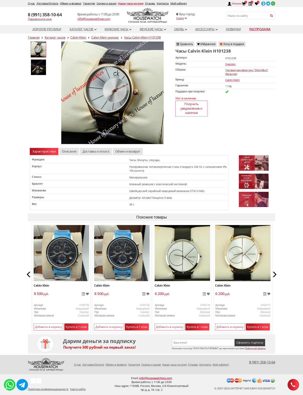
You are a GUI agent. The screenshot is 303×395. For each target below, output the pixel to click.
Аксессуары (206, 29)
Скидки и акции (106, 3)
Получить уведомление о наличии (191, 108)
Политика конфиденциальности (48, 389)
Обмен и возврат (71, 3)
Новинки (233, 29)
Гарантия (89, 3)
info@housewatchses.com (93, 19)
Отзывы (150, 3)
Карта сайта (78, 389)
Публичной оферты (255, 348)
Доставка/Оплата (47, 3)
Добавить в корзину (48, 327)
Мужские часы (118, 29)
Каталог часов (83, 29)
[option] (38, 49)
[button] (29, 275)
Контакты (163, 3)
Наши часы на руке (130, 3)
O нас (31, 3)
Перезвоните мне (40, 19)
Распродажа (260, 29)
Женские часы (153, 29)
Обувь (180, 29)
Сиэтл (180, 18)
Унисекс (230, 64)
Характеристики (44, 151)
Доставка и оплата (96, 151)
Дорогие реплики (46, 29)
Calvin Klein (232, 80)
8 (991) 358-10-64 (45, 14)
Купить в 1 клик (76, 327)
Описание (69, 151)
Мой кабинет (178, 3)
